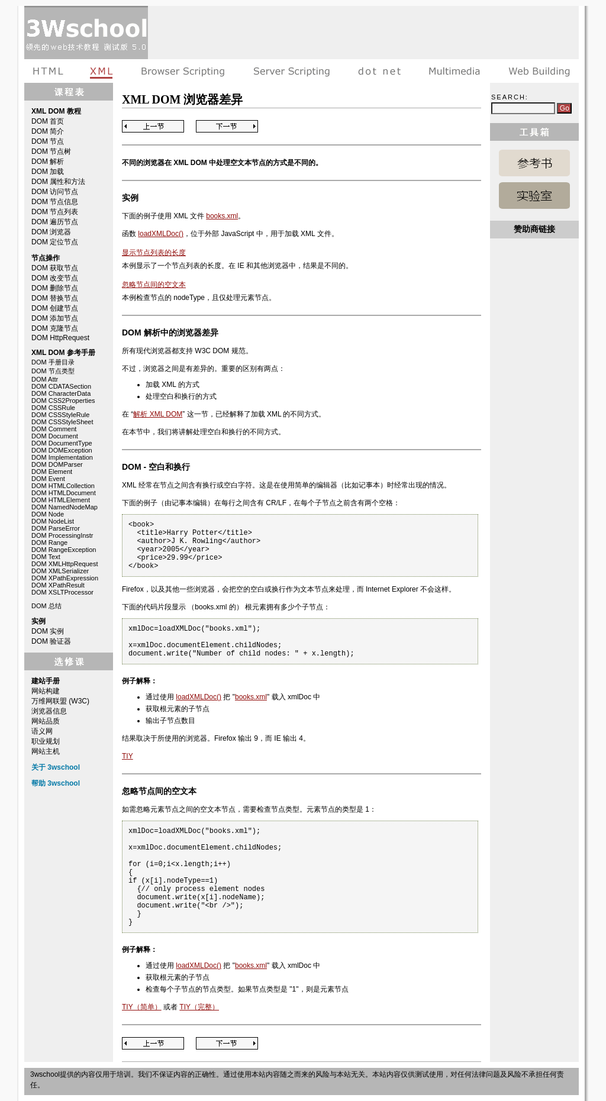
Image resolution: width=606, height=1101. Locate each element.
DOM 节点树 (51, 151)
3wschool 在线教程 (86, 32)
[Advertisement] (363, 32)
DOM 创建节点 (54, 308)
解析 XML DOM (157, 414)
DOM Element (51, 471)
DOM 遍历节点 (54, 222)
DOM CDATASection (61, 386)
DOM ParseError (55, 528)
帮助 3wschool (55, 783)
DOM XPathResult (58, 585)
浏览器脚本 (183, 71)
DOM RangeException (63, 549)
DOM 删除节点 (54, 288)
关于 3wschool (55, 767)
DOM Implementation (62, 457)
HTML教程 (50, 71)
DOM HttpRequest (60, 338)
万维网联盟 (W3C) (60, 701)
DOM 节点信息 (54, 202)
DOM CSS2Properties (63, 400)
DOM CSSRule (53, 407)
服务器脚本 (291, 71)
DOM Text (45, 556)
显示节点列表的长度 (154, 252)
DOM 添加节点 (54, 318)
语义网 (42, 731)
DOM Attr (44, 379)
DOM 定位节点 (54, 242)
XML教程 (101, 71)
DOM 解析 (47, 161)
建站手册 (536, 71)
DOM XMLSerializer (60, 570)
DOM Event (48, 478)
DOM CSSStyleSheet (62, 421)
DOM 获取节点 (54, 268)
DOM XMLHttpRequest (64, 563)
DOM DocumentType (61, 443)
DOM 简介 (47, 131)
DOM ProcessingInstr (62, 535)
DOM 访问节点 (54, 192)
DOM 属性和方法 (58, 181)
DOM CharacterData (61, 393)
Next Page (227, 126)
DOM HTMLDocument (63, 492)
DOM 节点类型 (53, 370)
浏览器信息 (49, 711)
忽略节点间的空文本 (154, 284)
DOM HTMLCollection (63, 485)
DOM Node (47, 514)
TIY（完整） (199, 1007)
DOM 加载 (47, 171)
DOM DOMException (61, 450)
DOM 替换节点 (54, 298)
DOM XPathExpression (64, 578)
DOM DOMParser (57, 464)
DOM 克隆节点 (54, 328)
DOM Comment (53, 428)
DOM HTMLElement (60, 499)
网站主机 (45, 751)
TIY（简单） (142, 1007)
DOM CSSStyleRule (60, 414)
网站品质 (45, 721)
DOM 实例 (47, 631)
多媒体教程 (454, 71)
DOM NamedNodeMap (64, 507)
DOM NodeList (52, 521)
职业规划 (45, 741)
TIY (127, 756)
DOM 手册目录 (53, 362)
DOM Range (49, 542)
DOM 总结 (46, 605)
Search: (509, 97)
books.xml (222, 216)
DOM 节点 (47, 141)
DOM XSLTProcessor (62, 592)
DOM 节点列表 (54, 212)
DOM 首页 (47, 121)
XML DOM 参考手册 (534, 163)
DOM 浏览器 (51, 232)
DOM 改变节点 (54, 278)
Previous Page (153, 126)
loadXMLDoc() (160, 234)
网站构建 (45, 691)
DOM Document (54, 436)
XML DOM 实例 (534, 195)
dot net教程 (379, 71)
